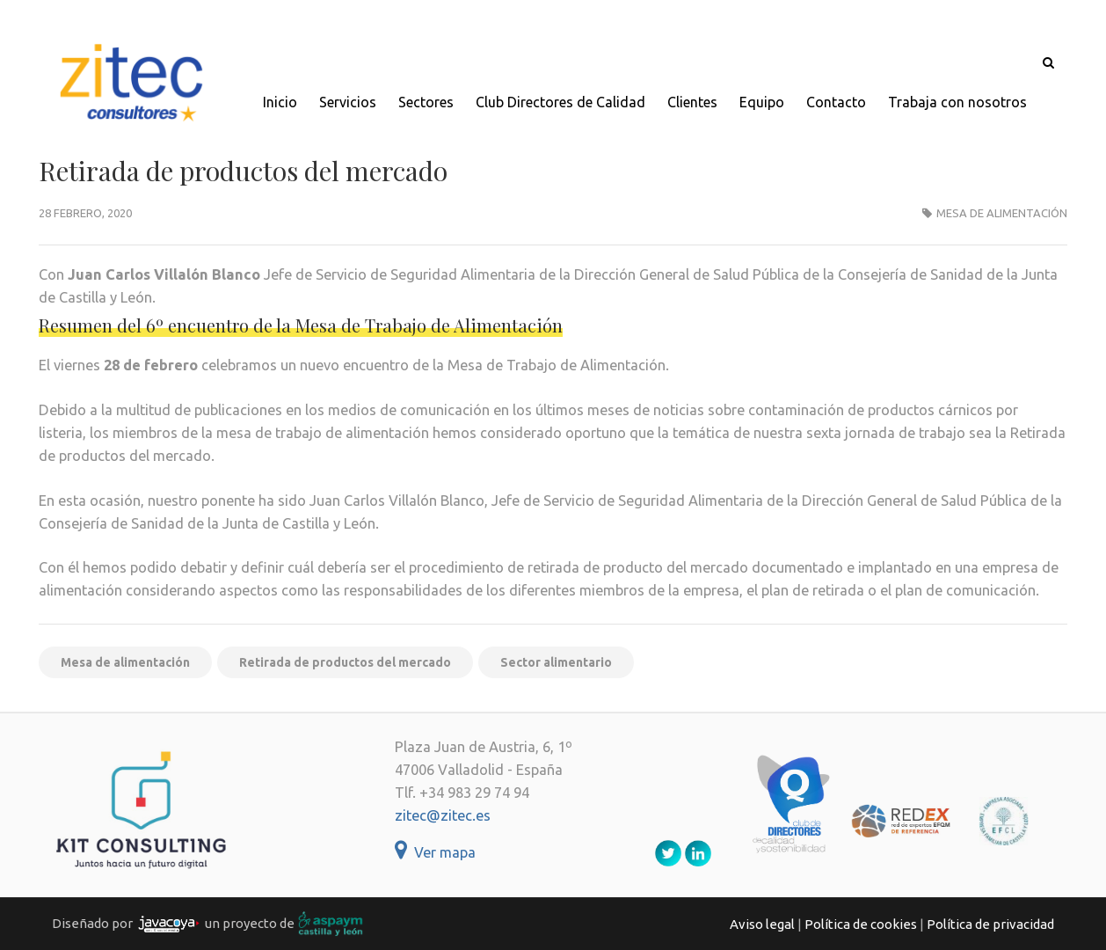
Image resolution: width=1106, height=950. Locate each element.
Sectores (426, 102)
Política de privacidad (990, 924)
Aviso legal (762, 924)
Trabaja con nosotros (957, 102)
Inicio (280, 102)
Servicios (347, 102)
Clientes (692, 102)
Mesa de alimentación (1001, 213)
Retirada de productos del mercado (345, 662)
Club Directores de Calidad (560, 102)
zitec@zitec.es (443, 815)
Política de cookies (860, 924)
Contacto (836, 102)
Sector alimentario (556, 662)
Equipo (761, 102)
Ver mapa (435, 852)
